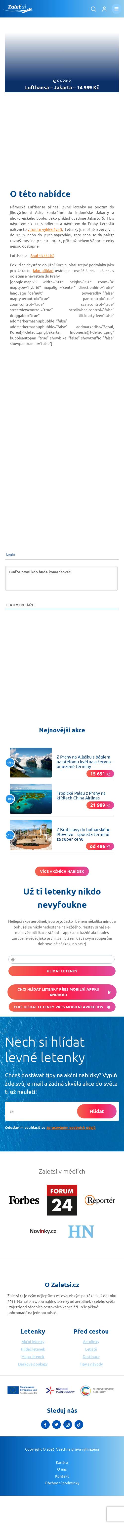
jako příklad (43, 270)
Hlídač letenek (33, 1349)
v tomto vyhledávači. (45, 229)
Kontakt (62, 1476)
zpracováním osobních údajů (71, 1127)
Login (10, 554)
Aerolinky (91, 1341)
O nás (62, 1469)
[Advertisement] (62, 137)
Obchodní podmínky (62, 1482)
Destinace (91, 1356)
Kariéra (62, 1462)
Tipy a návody (91, 1364)
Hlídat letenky (62, 970)
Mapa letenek (32, 1356)
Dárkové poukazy (32, 1364)
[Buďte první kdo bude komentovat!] (61, 578)
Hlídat (96, 1111)
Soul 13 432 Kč (42, 255)
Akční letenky (33, 1341)
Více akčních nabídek (62, 871)
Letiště (91, 1349)
